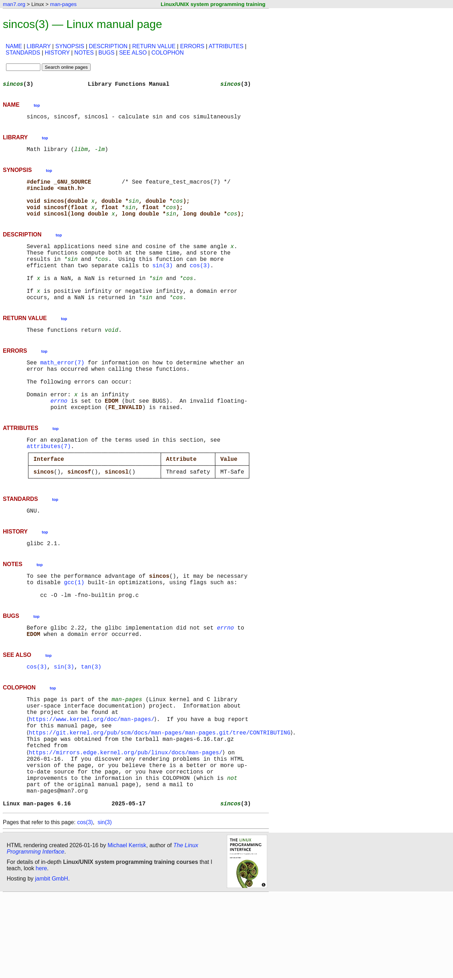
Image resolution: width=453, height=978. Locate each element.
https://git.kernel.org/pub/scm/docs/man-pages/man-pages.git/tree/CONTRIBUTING (161, 800)
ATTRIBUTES (226, 46)
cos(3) (200, 283)
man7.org (14, 4)
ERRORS (192, 46)
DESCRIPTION (108, 46)
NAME (14, 46)
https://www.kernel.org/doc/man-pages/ (93, 785)
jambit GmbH (51, 962)
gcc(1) (74, 636)
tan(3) (91, 727)
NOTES (84, 53)
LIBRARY (39, 46)
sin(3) (162, 283)
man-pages (63, 4)
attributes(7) (49, 487)
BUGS (106, 53)
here (41, 951)
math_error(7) (62, 391)
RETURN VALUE (153, 46)
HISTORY (57, 53)
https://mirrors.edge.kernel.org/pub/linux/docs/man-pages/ (127, 824)
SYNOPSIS (69, 46)
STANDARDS (23, 53)
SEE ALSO (133, 53)
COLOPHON (167, 53)
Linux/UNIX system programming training (213, 4)
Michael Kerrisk (127, 928)
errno (58, 437)
